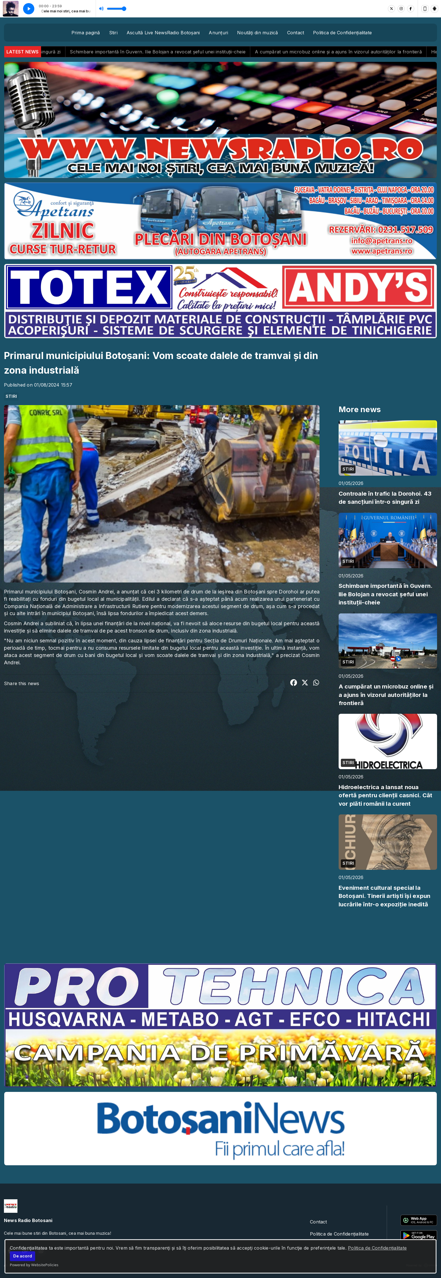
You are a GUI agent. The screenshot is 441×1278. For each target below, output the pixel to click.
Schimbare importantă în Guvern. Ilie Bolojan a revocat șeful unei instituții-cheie (178, 52)
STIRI (11, 396)
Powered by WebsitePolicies (34, 1264)
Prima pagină (85, 32)
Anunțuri (218, 32)
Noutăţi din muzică (257, 32)
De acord (22, 1256)
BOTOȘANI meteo (220, 938)
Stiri (113, 32)
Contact (295, 32)
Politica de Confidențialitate (377, 1248)
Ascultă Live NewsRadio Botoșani (163, 32)
